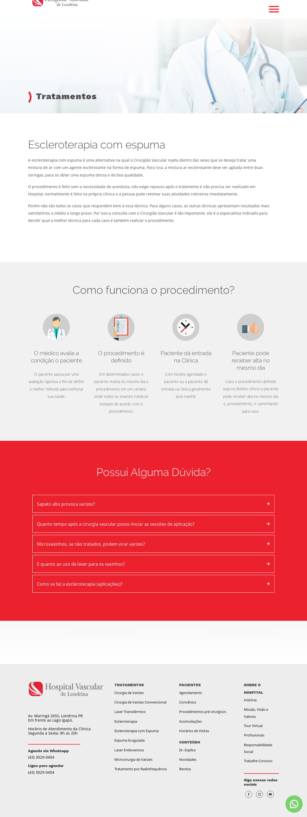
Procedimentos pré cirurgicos (202, 711)
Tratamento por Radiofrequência (140, 768)
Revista (185, 768)
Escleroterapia (125, 721)
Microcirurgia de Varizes (133, 759)
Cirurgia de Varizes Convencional (140, 702)
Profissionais (254, 735)
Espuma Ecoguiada (129, 740)
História (250, 700)
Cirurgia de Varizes (129, 692)
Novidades (187, 759)
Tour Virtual (253, 725)
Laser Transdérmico (130, 711)
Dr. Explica (187, 750)
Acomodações (190, 721)
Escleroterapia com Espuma (136, 730)
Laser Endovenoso (129, 750)
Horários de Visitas (194, 730)
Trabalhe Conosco (258, 760)
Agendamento (190, 692)
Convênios (187, 702)
